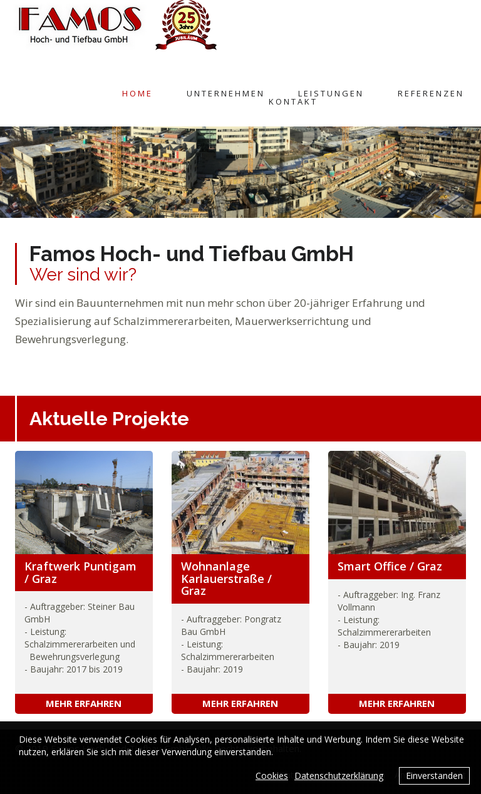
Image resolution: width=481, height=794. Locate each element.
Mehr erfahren (84, 703)
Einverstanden (434, 775)
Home (137, 94)
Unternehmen (226, 94)
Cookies (272, 775)
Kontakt (293, 102)
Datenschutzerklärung (338, 775)
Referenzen (431, 94)
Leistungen (331, 94)
